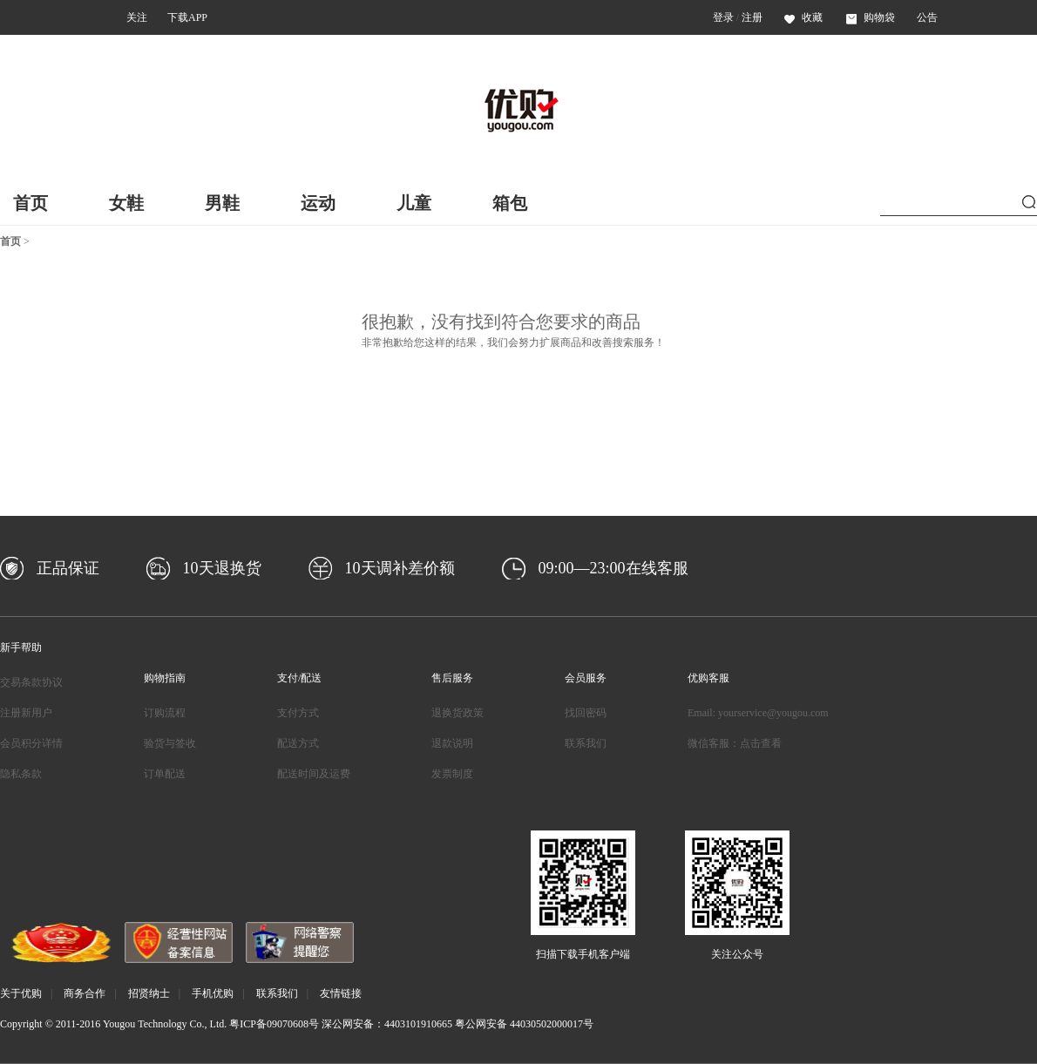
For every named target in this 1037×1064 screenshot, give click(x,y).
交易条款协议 (31, 682)
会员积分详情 (31, 743)
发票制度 (452, 774)
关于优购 (21, 993)
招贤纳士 (149, 993)
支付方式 (298, 713)
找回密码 (586, 713)
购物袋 (870, 17)
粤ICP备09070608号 (274, 1024)
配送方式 (298, 743)
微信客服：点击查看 (735, 743)
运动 (318, 203)
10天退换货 (222, 568)
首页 (30, 203)
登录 (723, 17)
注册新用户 (26, 713)
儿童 (413, 203)
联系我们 (586, 743)
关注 (136, 17)
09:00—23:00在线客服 (613, 568)
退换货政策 (457, 713)
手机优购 (213, 993)
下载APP (187, 17)
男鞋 (222, 203)
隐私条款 (21, 774)
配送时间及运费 (313, 774)
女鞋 (126, 203)
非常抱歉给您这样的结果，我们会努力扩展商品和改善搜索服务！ (513, 342)
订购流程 (165, 713)
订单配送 (165, 774)
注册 (752, 17)
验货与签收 (170, 743)
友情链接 (341, 993)
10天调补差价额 (400, 568)
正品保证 (68, 568)
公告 (927, 17)
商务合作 (84, 993)
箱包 (509, 203)
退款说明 (452, 743)
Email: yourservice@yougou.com (758, 713)
